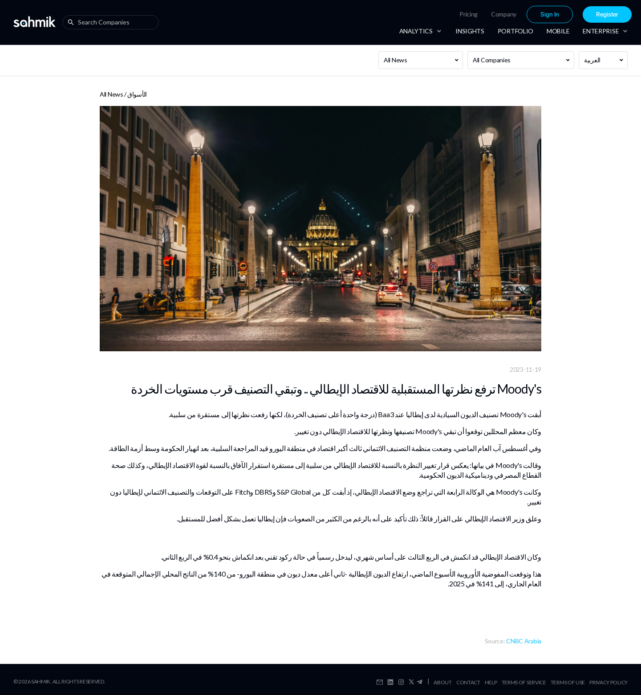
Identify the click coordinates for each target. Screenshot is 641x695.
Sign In (549, 14)
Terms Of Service (524, 682)
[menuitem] (468, 14)
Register (607, 14)
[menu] (517, 14)
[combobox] (112, 22)
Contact (468, 682)
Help (491, 682)
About (443, 682)
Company (503, 14)
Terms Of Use (568, 682)
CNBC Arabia (523, 641)
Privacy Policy (608, 682)
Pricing (468, 14)
